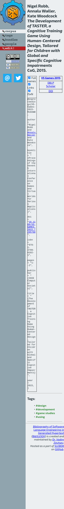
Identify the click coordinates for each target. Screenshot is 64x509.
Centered (51, 40)
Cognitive (36, 30)
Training (54, 30)
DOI (51, 91)
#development (45, 467)
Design (34, 45)
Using (44, 35)
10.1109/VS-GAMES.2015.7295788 (31, 253)
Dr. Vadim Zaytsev (58, 499)
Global (33, 55)
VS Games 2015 (50, 77)
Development (48, 20)
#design (41, 463)
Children (42, 50)
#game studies (45, 471)
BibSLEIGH (38, 494)
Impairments (39, 65)
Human (34, 40)
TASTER (39, 25)
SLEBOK (59, 504)
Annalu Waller (32, 141)
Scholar (50, 86)
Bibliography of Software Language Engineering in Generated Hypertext (48, 488)
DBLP (51, 82)
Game (32, 35)
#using (40, 475)
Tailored (50, 45)
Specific (34, 60)
